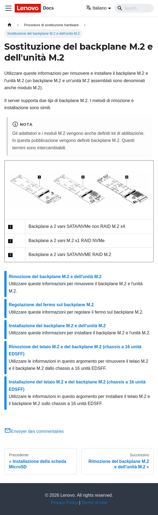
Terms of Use (94, 502)
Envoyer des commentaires (34, 431)
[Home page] (9, 25)
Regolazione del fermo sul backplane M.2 (51, 304)
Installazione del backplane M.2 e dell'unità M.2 (57, 325)
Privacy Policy (64, 502)
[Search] (134, 8)
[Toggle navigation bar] (8, 8)
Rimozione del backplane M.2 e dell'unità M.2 (55, 276)
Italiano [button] (96, 8)
